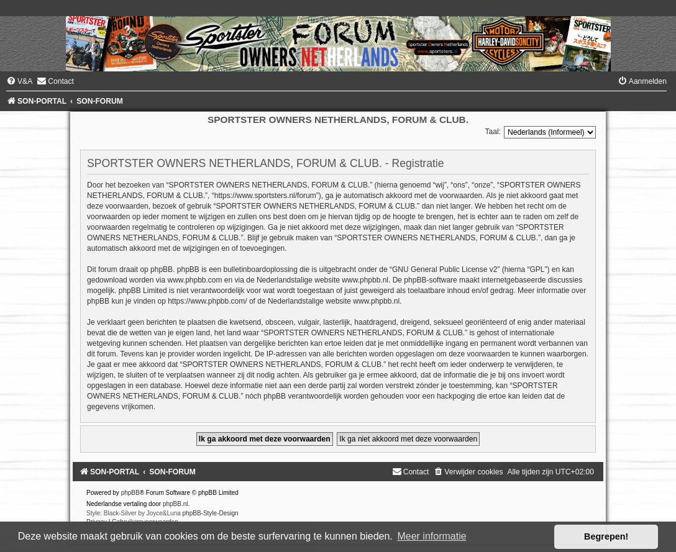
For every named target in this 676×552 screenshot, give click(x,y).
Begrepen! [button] (606, 536)
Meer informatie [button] (431, 536)
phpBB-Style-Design (211, 513)
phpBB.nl (175, 503)
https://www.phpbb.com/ (207, 301)
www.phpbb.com (194, 280)
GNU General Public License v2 (444, 269)
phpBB (130, 492)
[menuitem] (19, 81)
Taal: (493, 131)
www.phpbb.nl (365, 280)
